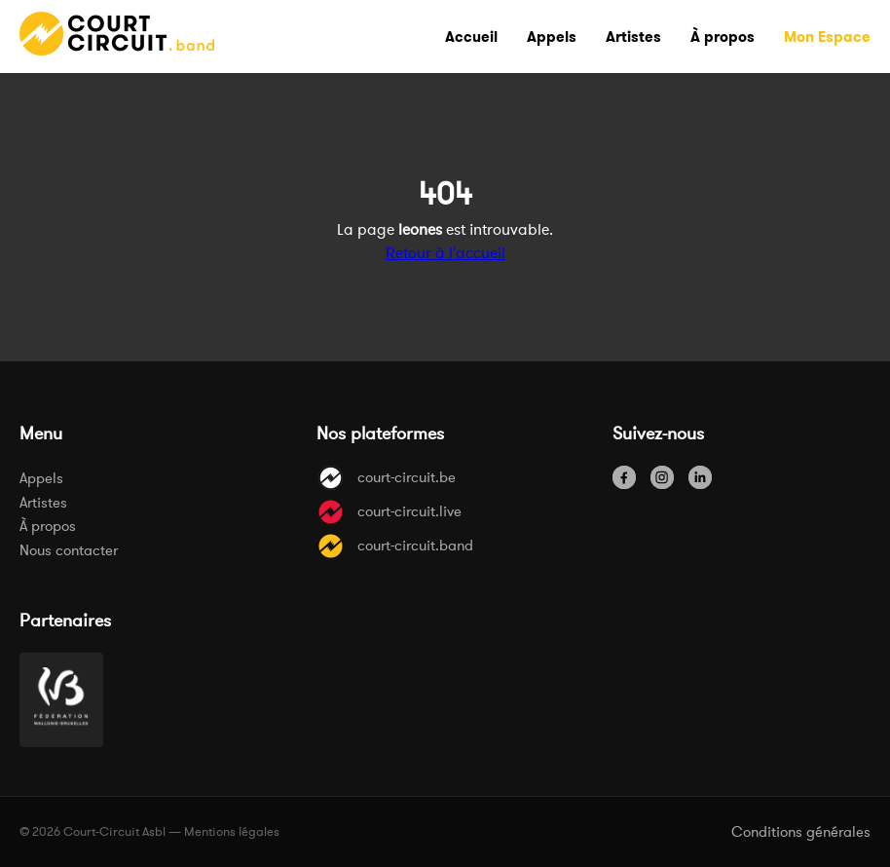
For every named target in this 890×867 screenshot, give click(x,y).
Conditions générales (801, 831)
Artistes (43, 502)
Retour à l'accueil (445, 252)
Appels (41, 478)
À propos (47, 525)
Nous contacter (68, 550)
